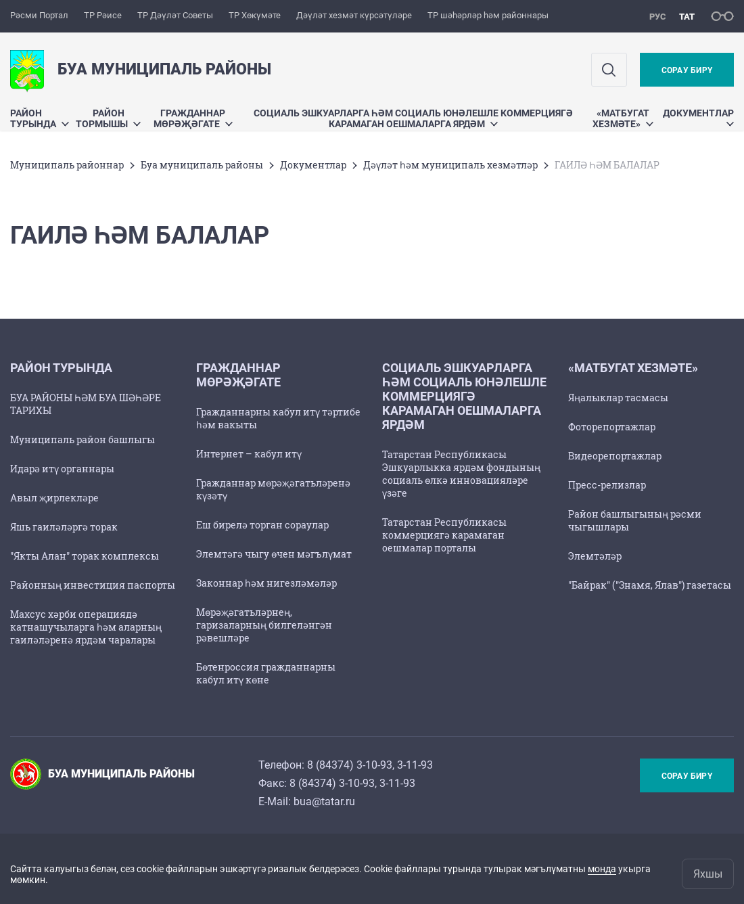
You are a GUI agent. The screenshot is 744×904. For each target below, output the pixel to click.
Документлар (698, 117)
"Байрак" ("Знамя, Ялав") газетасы (649, 585)
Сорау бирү (686, 70)
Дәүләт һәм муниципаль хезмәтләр (450, 164)
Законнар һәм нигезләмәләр (266, 583)
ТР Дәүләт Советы (175, 15)
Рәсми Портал (39, 15)
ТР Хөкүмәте (255, 15)
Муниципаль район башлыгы (82, 439)
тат (687, 17)
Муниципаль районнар (67, 164)
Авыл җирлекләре (54, 497)
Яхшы (707, 873)
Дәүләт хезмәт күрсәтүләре (354, 15)
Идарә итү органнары (62, 468)
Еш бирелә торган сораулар (262, 524)
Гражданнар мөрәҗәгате (193, 118)
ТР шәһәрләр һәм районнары (488, 15)
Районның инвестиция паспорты (92, 585)
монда (602, 868)
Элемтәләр (595, 555)
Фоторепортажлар (611, 426)
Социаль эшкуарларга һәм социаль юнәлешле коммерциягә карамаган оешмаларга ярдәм (413, 118)
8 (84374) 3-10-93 (349, 765)
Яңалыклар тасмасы (618, 397)
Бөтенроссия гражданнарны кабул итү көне (265, 673)
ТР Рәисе (103, 15)
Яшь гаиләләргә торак (64, 526)
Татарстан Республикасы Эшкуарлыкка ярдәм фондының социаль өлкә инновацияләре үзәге (461, 473)
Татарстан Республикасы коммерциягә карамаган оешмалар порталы (444, 535)
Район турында (39, 118)
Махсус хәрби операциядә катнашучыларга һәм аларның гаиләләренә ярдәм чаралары (86, 627)
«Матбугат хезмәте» (622, 118)
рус (657, 17)
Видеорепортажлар (614, 455)
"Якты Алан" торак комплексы (84, 555)
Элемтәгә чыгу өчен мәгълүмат (274, 553)
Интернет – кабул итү (249, 453)
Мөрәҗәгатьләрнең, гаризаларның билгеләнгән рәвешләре (264, 625)
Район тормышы (108, 118)
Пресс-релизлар (607, 484)
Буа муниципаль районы (202, 164)
